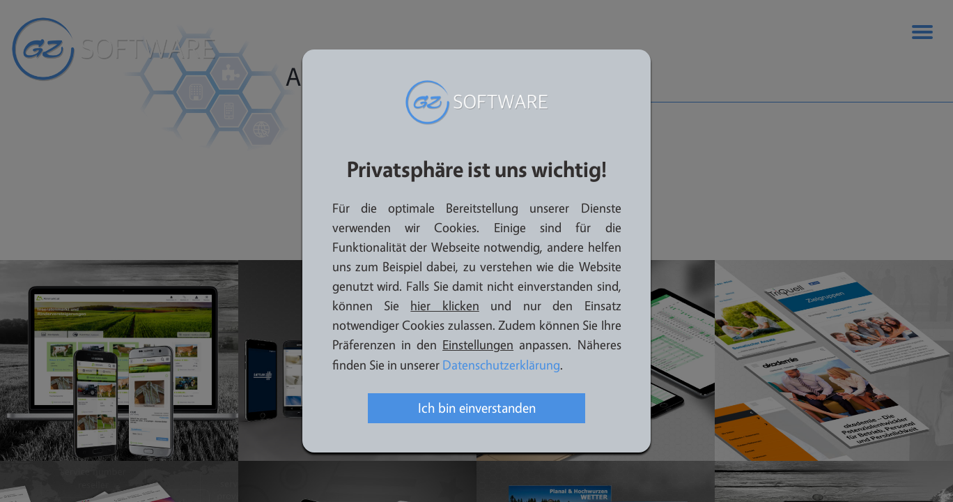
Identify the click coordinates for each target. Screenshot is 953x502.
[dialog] (476, 251)
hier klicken (444, 306)
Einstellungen (477, 345)
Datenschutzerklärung (501, 365)
